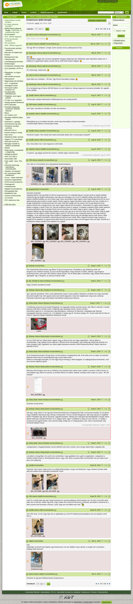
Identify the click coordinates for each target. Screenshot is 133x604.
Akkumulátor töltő (11, 159)
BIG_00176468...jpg (38, 491)
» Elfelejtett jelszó (119, 40)
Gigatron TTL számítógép (13, 139)
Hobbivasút (101, 1)
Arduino (7, 55)
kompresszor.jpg (36, 569)
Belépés (121, 36)
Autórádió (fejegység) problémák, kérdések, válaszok (12, 109)
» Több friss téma (9, 204)
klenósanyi (43, 35)
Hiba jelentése (103, 592)
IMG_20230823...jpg (38, 241)
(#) (27, 35)
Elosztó (94, 592)
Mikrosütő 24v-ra (10, 130)
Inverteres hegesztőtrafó (13, 180)
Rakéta (7, 148)
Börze (7, 113)
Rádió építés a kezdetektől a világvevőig (14, 151)
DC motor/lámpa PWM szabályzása (12, 174)
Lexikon (33, 12)
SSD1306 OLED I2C (12, 141)
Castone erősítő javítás (13, 196)
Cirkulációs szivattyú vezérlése (12, 127)
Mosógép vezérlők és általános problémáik (12, 144)
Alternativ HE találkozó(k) (13, 52)
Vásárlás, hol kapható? (13, 171)
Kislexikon (114, 1)
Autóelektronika (10, 186)
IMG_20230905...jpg (39, 438)
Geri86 (31, 95)
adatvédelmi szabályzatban (83, 602)
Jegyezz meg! (121, 30)
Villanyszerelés (10, 59)
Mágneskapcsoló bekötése (14, 81)
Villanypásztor (9, 79)
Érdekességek (10, 64)
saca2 (37, 23)
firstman (32, 266)
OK (127, 12)
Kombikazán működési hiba (14, 66)
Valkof (31, 541)
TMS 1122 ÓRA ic (11, 157)
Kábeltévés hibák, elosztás (14, 137)
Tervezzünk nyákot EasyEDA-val (11, 89)
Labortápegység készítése (14, 62)
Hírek (6, 12)
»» (48, 584)
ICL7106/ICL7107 (11, 115)
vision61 (32, 114)
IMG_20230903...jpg (38, 395)
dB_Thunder (33, 281)
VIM (41, 95)
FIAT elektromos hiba (12, 200)
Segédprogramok (47, 12)
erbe (30, 35)
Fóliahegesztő (10, 184)
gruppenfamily (34, 189)
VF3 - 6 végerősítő (11, 83)
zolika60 (42, 44)
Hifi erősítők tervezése (12, 76)
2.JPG (39, 331)
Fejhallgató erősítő (11, 86)
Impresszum (86, 592)
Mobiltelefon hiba (11, 193)
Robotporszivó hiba (11, 57)
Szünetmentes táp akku (13, 124)
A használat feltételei (32, 592)
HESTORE (108, 1)
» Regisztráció (118, 43)
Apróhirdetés (62, 12)
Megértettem (106, 602)
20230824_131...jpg (38, 184)
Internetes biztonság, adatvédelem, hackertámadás (12, 167)
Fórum (24, 12)
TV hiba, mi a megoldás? (13, 100)
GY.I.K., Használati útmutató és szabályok (65, 592)
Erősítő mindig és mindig (13, 133)
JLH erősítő (9, 198)
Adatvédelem (45, 592)
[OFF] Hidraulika (10, 105)
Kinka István (33, 303)
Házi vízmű (8, 135)
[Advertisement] (121, 89)
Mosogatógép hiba (11, 191)
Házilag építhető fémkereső (14, 102)
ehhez (40, 153)
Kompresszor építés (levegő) (38, 20)
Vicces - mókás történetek (14, 178)
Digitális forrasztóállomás (13, 189)
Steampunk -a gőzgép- (13, 122)
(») (60, 35)
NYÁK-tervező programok (14, 182)
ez (37, 121)
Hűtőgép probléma (11, 154)
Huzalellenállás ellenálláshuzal (10, 93)
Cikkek (14, 12)
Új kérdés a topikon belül (97, 20)
